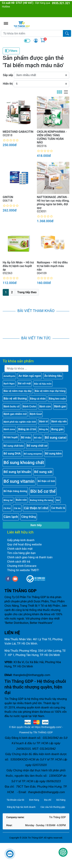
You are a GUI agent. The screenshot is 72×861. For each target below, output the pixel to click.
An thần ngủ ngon (29, 376)
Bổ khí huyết (11, 437)
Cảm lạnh (11, 517)
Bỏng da (43, 429)
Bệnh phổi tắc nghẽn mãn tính (20, 421)
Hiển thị (8, 83)
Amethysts (9, 376)
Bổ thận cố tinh (46, 481)
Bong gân (57, 429)
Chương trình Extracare (21, 566)
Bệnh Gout (36, 414)
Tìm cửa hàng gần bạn (21, 553)
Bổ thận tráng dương (15, 491)
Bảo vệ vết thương (15, 398)
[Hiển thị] (41, 83)
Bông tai (8, 500)
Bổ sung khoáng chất (24, 462)
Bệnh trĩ (43, 421)
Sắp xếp (8, 75)
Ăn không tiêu (53, 376)
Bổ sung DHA (12, 453)
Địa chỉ (47, 799)
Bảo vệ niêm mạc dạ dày (18, 391)
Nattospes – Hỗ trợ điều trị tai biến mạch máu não (52, 266)
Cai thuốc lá (58, 508)
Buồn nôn (21, 499)
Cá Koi (7, 508)
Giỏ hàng (60, 799)
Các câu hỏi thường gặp (52, 807)
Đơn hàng (34, 799)
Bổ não (38, 437)
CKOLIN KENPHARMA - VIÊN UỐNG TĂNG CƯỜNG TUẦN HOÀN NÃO (52, 137)
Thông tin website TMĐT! (23, 570)
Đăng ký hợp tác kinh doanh (21, 807)
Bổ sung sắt (43, 472)
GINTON (8, 197)
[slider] (11, 140)
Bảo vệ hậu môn (42, 383)
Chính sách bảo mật (20, 548)
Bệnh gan (60, 406)
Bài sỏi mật (24, 383)
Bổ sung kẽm (53, 453)
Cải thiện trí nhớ (36, 508)
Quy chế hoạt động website (24, 544)
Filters (11, 51)
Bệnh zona (9, 429)
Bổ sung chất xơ (37, 445)
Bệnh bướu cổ (12, 406)
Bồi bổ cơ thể (42, 491)
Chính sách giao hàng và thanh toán (29, 557)
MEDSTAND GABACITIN (18, 131)
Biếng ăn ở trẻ (27, 429)
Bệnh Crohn (29, 406)
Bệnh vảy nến (59, 421)
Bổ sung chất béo (14, 445)
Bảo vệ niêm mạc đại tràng (50, 391)
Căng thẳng (28, 516)
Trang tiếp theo (27, 292)
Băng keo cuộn (57, 398)
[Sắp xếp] (41, 75)
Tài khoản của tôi (15, 799)
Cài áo (17, 508)
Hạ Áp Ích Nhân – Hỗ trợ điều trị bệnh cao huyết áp (18, 266)
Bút (58, 500)
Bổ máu (26, 437)
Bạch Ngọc (9, 383)
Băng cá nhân (37, 398)
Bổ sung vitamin (19, 481)
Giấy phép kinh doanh (20, 540)
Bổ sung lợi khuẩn (17, 472)
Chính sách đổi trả (18, 561)
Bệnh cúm (45, 406)
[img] (36, 41)
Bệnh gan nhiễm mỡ (15, 414)
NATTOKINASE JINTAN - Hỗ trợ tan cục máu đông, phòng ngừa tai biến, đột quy (53, 202)
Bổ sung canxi (55, 437)
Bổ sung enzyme (33, 453)
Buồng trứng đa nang (41, 500)
